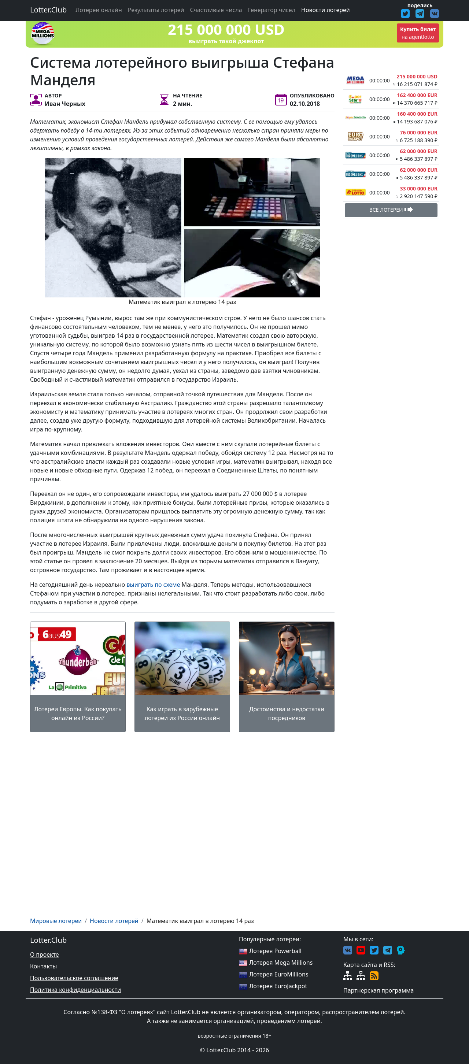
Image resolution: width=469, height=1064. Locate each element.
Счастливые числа (216, 10)
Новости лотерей (325, 10)
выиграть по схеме (153, 585)
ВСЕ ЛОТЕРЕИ (391, 209)
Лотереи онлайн (98, 10)
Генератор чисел (271, 10)
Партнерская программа (378, 990)
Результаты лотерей (156, 10)
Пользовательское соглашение (74, 978)
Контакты (43, 966)
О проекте (44, 954)
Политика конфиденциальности (75, 990)
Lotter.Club (48, 10)
